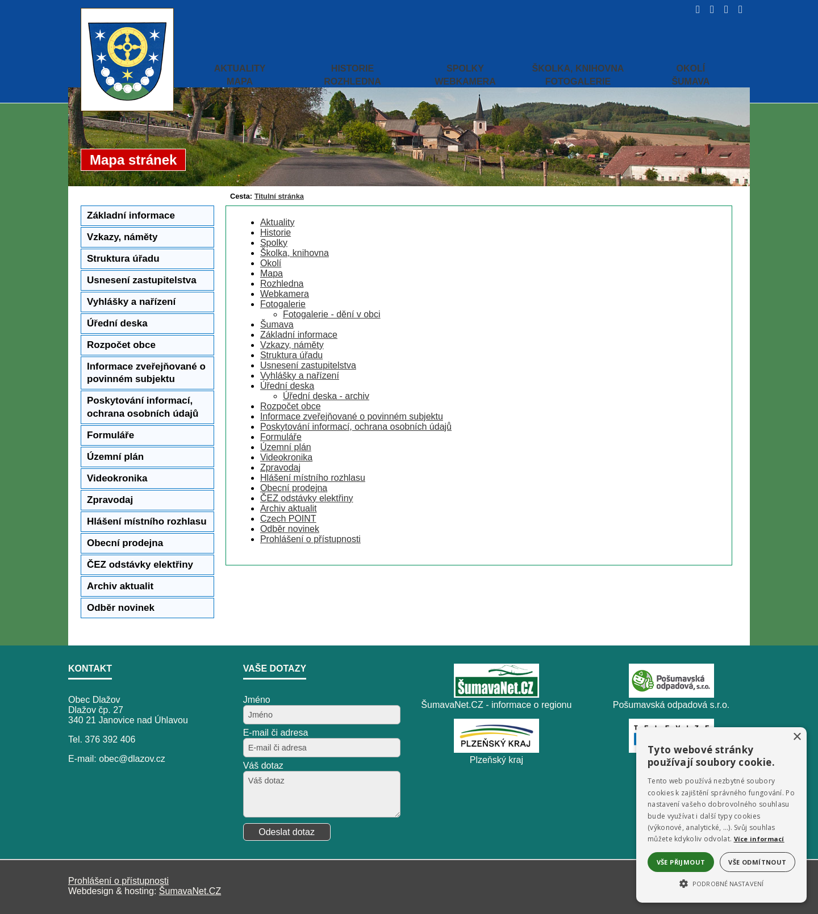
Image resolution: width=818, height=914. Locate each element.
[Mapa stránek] (723, 9)
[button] (721, 883)
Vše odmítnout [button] (757, 862)
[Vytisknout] (737, 9)
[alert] (721, 815)
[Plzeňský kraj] (496, 749)
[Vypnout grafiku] (709, 9)
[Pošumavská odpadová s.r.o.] (671, 694)
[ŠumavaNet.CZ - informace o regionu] (496, 694)
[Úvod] (694, 9)
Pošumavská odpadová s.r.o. (671, 705)
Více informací (759, 839)
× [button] (796, 737)
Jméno (256, 700)
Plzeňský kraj (496, 760)
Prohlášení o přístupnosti (118, 881)
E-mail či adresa (275, 732)
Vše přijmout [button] (681, 862)
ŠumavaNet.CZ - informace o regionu (496, 705)
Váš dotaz (263, 765)
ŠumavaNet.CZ (190, 891)
